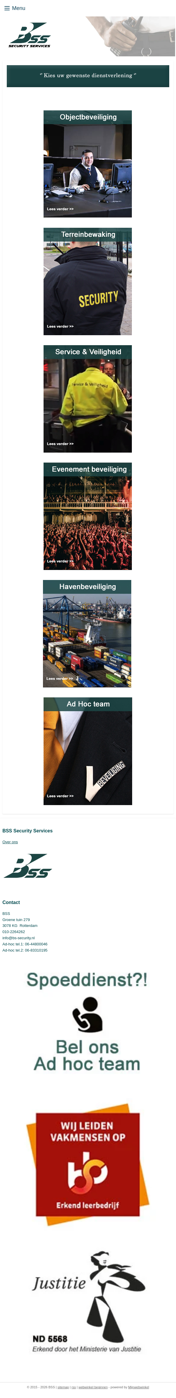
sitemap (63, 1387)
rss (74, 1387)
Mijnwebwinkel (138, 1387)
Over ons (10, 842)
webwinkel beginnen (93, 1387)
